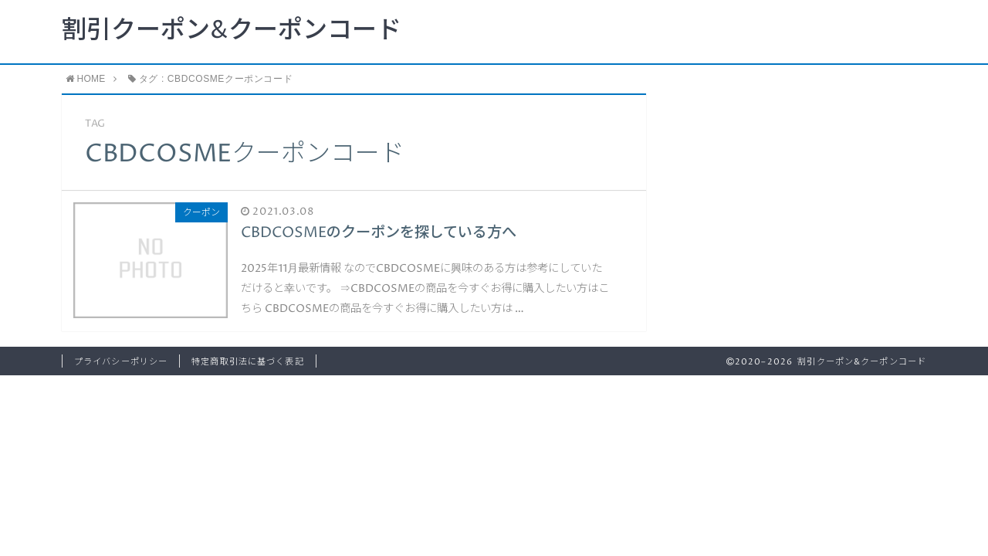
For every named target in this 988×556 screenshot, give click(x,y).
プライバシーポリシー (120, 362)
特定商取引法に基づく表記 (247, 362)
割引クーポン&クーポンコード (231, 31)
